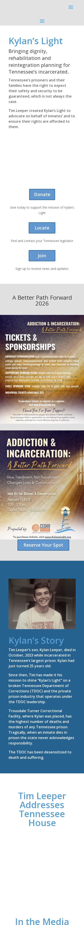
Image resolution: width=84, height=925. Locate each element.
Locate (42, 228)
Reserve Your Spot (43, 545)
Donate (42, 194)
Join (42, 256)
